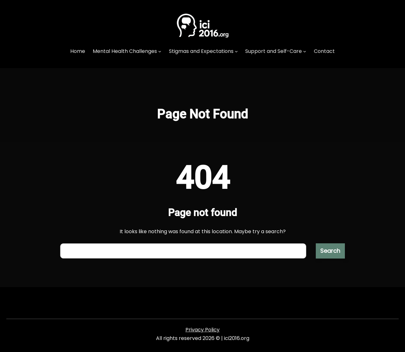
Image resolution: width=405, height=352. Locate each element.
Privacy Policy (202, 329)
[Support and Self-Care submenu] (304, 51)
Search (330, 251)
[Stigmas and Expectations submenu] (236, 51)
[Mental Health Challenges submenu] (159, 51)
